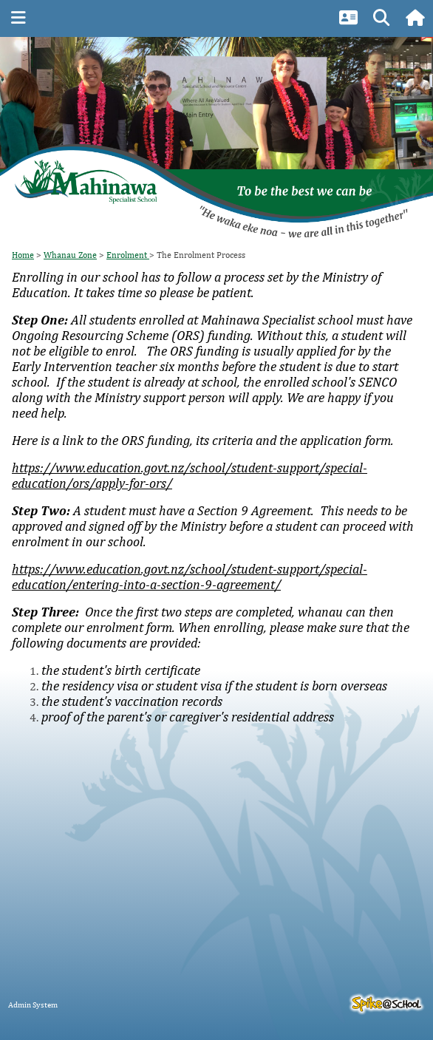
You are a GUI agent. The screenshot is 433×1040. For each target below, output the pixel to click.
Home (23, 255)
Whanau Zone (70, 255)
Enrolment (127, 255)
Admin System (33, 1004)
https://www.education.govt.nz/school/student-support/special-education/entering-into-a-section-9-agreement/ (189, 576)
